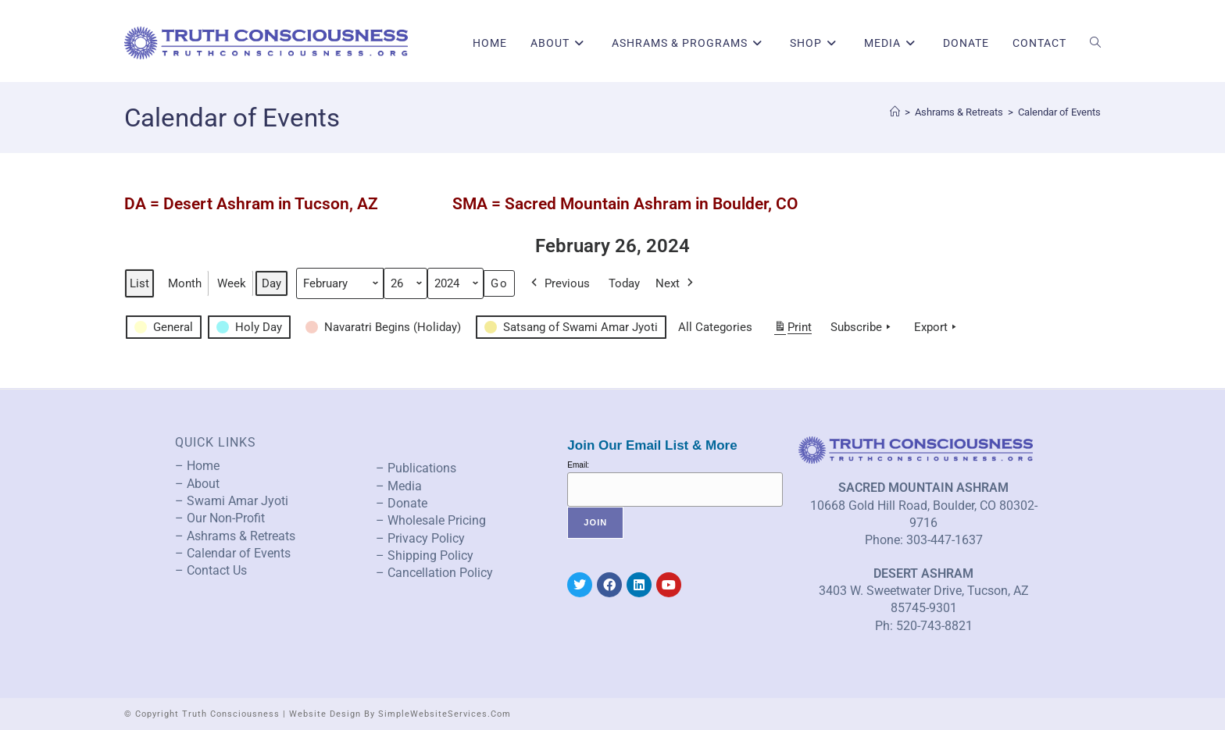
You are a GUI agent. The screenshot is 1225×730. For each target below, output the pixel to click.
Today (624, 283)
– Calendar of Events (233, 553)
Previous (559, 283)
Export (936, 327)
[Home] (895, 112)
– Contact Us (211, 570)
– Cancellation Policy (434, 572)
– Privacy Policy (420, 538)
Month (185, 283)
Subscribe (862, 327)
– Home (197, 465)
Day (271, 283)
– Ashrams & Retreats (235, 536)
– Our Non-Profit (220, 518)
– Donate (401, 503)
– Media (399, 486)
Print (792, 330)
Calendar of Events (1059, 112)
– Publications (416, 468)
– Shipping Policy (424, 555)
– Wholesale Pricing (431, 520)
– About (197, 483)
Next (675, 283)
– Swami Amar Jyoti (231, 500)
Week (231, 283)
